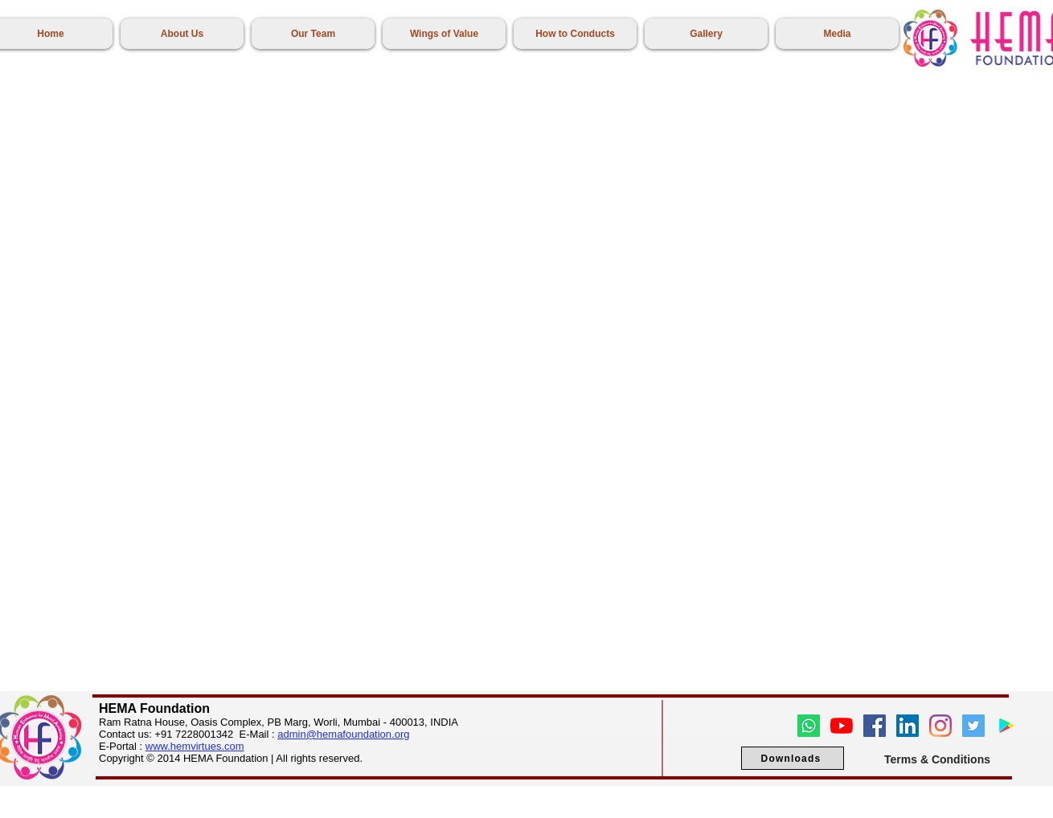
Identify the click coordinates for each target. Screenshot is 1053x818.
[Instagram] (940, 725)
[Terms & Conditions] (937, 759)
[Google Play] (1006, 725)
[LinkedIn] (907, 725)
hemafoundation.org (363, 734)
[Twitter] (973, 725)
